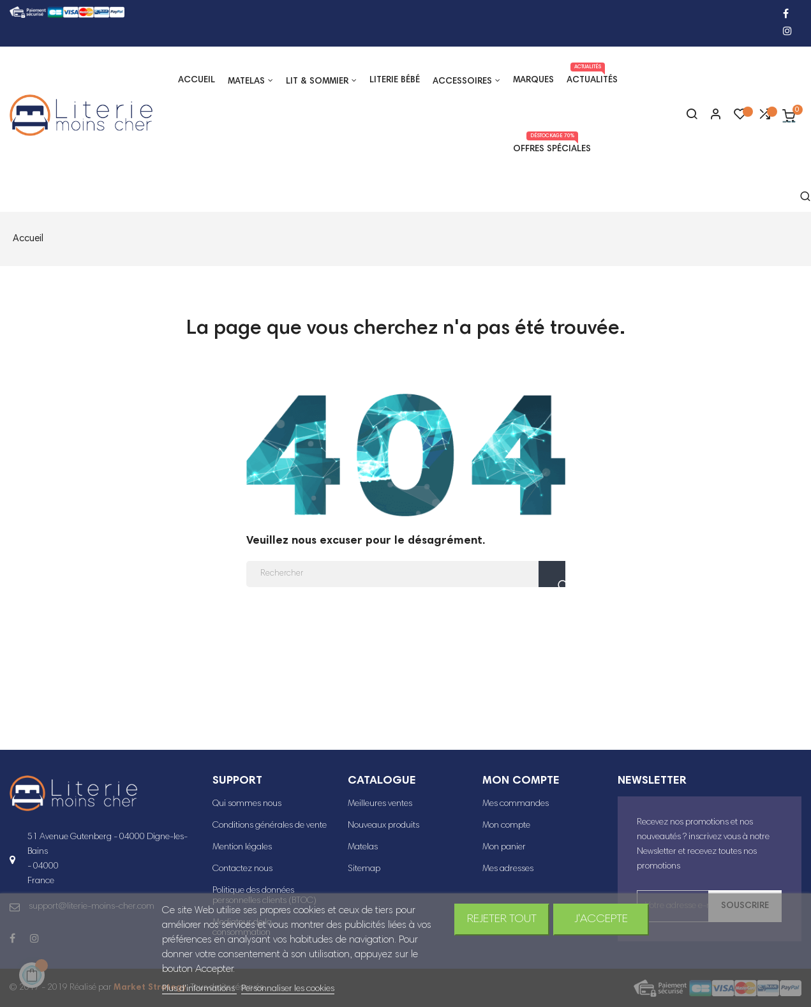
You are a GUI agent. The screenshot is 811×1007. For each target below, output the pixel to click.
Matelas (363, 847)
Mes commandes (515, 804)
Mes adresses (507, 869)
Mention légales (242, 847)
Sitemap (364, 869)
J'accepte (601, 919)
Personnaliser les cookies (287, 989)
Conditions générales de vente (269, 825)
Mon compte (506, 825)
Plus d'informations (199, 989)
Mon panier (504, 847)
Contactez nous (242, 869)
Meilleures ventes (380, 804)
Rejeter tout (502, 919)
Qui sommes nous (246, 804)
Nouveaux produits (383, 825)
